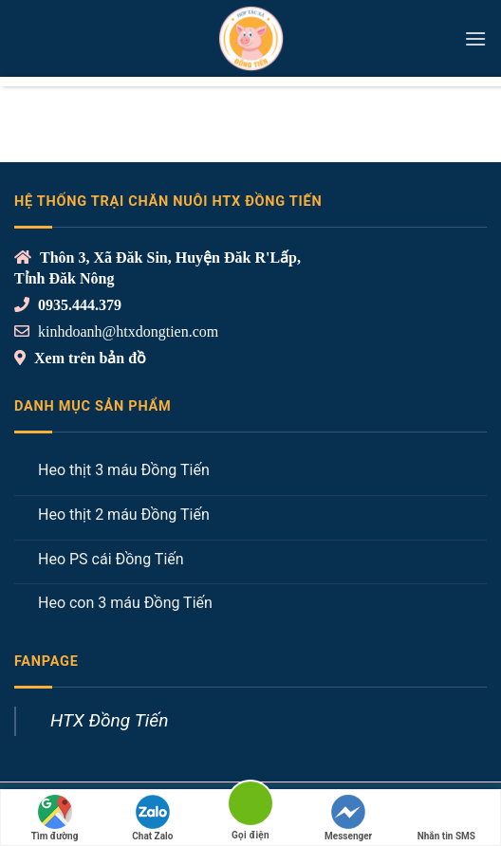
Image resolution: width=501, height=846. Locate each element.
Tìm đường (55, 818)
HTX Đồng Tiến (109, 720)
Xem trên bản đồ (88, 357)
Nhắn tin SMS (446, 818)
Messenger (348, 818)
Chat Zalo (152, 818)
